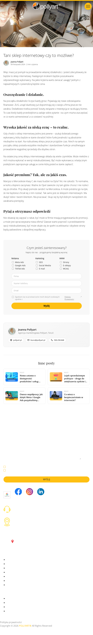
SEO (39, 262)
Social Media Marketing (17, 572)
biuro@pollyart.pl (23, 509)
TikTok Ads (18, 268)
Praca (9, 598)
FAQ (8, 607)
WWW (9, 580)
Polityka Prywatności (69, 298)
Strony (64, 262)
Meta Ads (18, 262)
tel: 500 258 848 (22, 506)
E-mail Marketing (14, 576)
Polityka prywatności (11, 622)
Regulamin (11, 611)
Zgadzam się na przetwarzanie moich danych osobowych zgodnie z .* (47, 298)
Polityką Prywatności (68, 467)
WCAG (64, 268)
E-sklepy (65, 265)
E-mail (40, 268)
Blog (8, 602)
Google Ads (19, 265)
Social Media (43, 265)
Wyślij (46, 305)
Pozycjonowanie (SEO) (16, 568)
